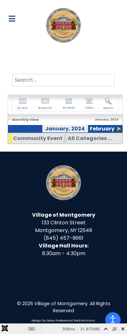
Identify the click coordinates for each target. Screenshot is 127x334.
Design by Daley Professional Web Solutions (63, 320)
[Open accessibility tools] (113, 320)
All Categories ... (90, 138)
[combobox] (63, 80)
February (102, 128)
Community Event (38, 138)
